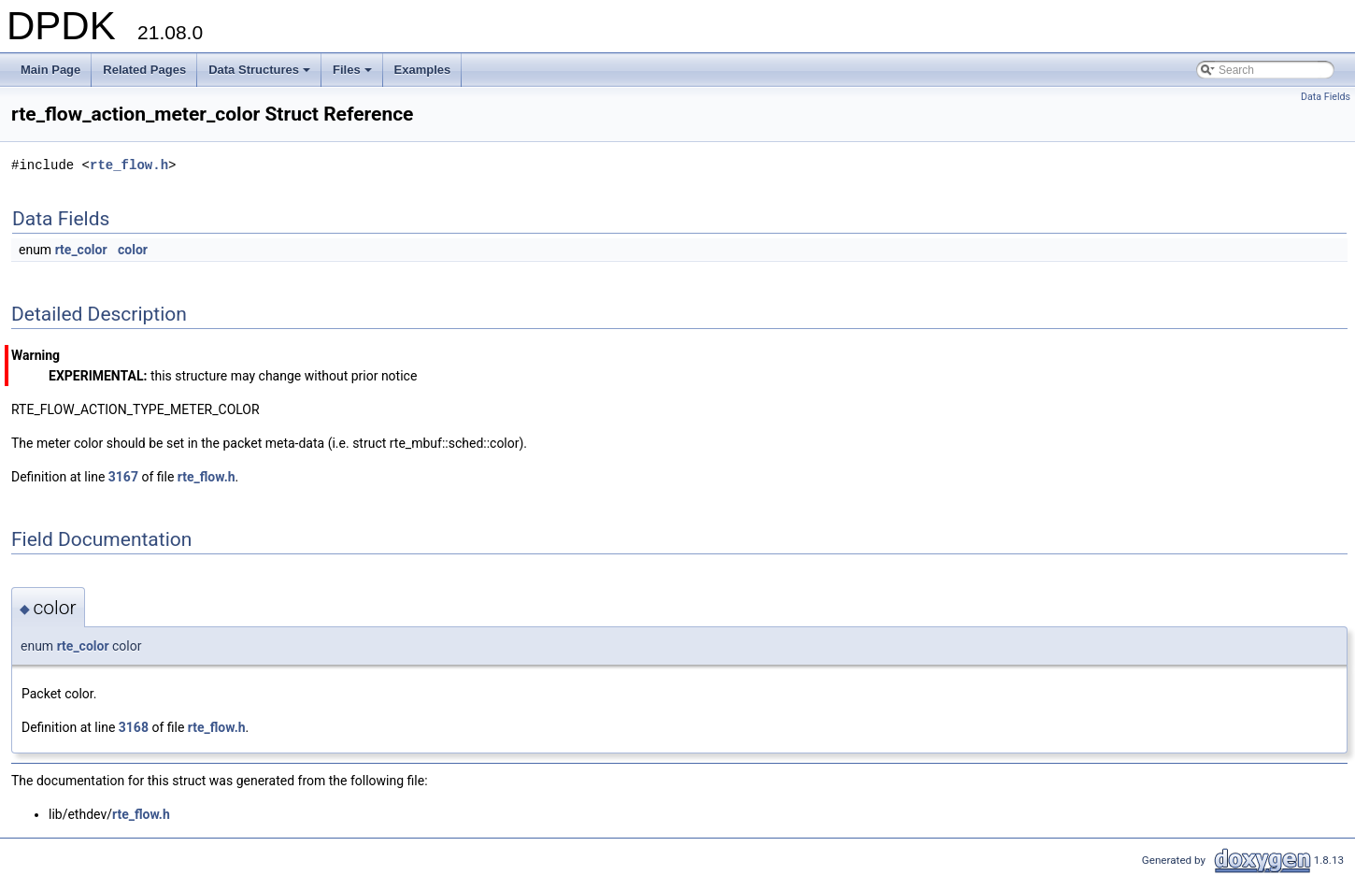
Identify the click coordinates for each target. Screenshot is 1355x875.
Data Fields (1325, 97)
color (133, 249)
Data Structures (260, 75)
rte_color (81, 249)
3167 (123, 476)
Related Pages (144, 70)
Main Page (50, 70)
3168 (134, 727)
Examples (422, 70)
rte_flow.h (129, 165)
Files (354, 75)
